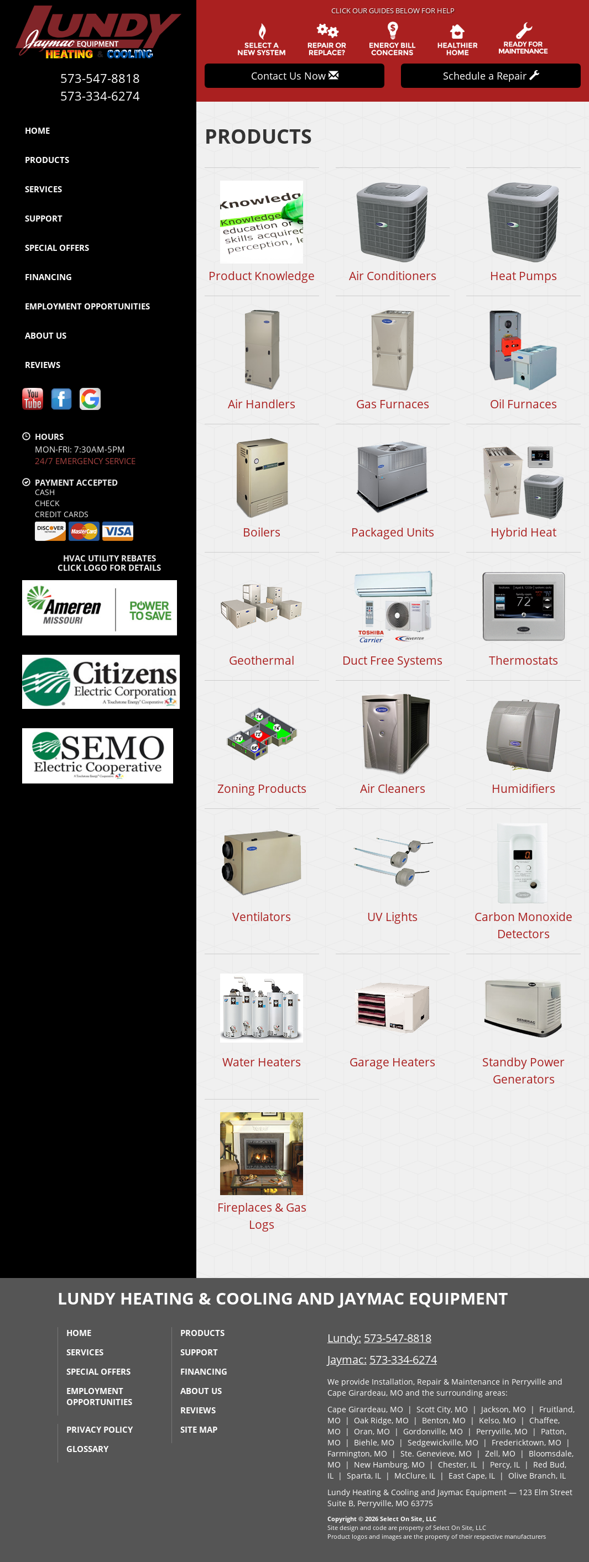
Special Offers (57, 247)
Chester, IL (457, 1464)
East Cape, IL (472, 1475)
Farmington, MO (357, 1453)
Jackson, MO (503, 1409)
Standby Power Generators (523, 1026)
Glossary (87, 1448)
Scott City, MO (442, 1409)
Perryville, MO (502, 1431)
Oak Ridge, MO (381, 1420)
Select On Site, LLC (408, 1518)
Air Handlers (262, 359)
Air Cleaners (393, 744)
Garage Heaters (393, 1017)
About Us (45, 335)
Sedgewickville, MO (443, 1442)
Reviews (42, 364)
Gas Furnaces (393, 359)
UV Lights (393, 872)
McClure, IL (414, 1475)
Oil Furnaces (523, 359)
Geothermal (262, 616)
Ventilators (262, 872)
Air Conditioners (393, 231)
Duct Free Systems (393, 616)
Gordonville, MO (433, 1431)
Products (47, 159)
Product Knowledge (262, 231)
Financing (48, 276)
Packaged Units (393, 487)
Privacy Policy (99, 1429)
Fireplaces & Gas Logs (262, 1171)
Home (37, 130)
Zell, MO (500, 1453)
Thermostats (523, 616)
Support (43, 218)
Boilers (262, 487)
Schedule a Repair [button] (491, 75)
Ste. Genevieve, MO (436, 1453)
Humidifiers (523, 744)
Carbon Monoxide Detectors (523, 881)
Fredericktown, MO (526, 1442)
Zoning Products (262, 744)
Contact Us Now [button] (294, 75)
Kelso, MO (497, 1420)
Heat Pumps (523, 231)
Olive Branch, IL (537, 1475)
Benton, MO (444, 1420)
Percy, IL (505, 1464)
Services (43, 188)
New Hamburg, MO (389, 1464)
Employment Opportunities (87, 306)
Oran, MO (372, 1431)
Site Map (198, 1429)
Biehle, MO (374, 1442)
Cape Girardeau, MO (365, 1409)
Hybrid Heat (523, 487)
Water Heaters (262, 1017)
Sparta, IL (364, 1475)
